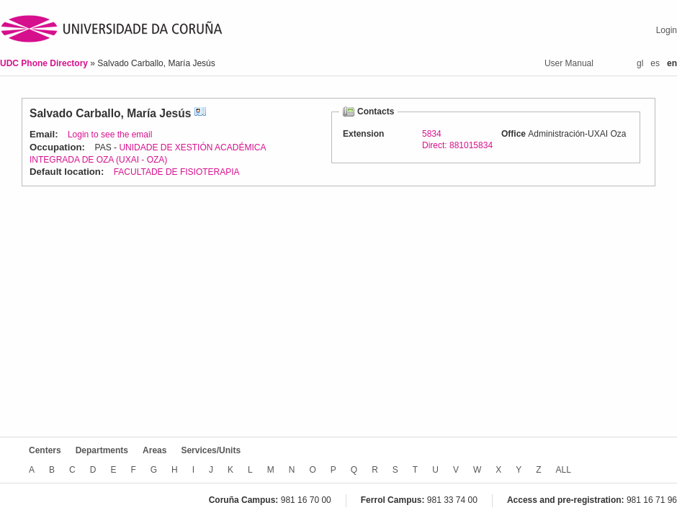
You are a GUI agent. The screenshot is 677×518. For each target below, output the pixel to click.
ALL (563, 470)
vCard (200, 113)
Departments (102, 450)
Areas (154, 450)
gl (640, 63)
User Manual (568, 63)
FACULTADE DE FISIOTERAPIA (177, 172)
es (655, 63)
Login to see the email (110, 135)
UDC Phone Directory (45, 63)
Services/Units (211, 450)
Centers (45, 450)
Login (666, 30)
